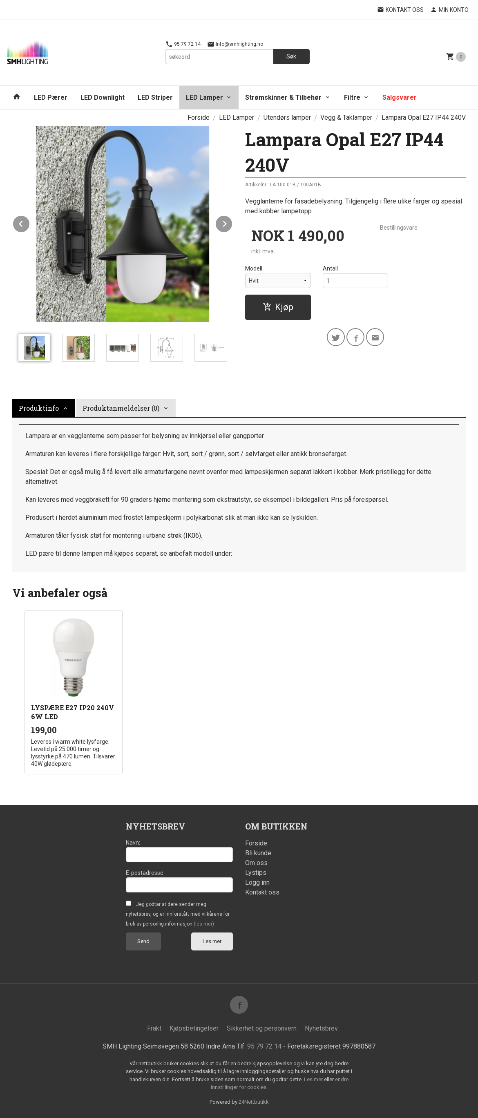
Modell (253, 268)
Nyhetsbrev (321, 1028)
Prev (29, 222)
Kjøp (278, 307)
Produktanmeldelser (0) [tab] (121, 408)
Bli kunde (258, 853)
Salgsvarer (399, 97)
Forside (199, 117)
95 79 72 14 (183, 44)
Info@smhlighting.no (235, 44)
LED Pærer (50, 97)
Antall (330, 268)
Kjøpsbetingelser (194, 1028)
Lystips (255, 873)
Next (232, 222)
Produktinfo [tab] (39, 408)
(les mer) (204, 924)
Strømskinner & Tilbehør (283, 97)
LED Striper (155, 97)
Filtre (352, 97)
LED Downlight (102, 97)
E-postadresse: (145, 873)
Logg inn (257, 882)
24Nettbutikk (254, 1102)
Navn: (133, 842)
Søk (291, 56)
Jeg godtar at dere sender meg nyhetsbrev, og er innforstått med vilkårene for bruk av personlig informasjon (178, 914)
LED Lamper (204, 97)
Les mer (212, 941)
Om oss (256, 863)
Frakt (154, 1028)
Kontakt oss (262, 892)
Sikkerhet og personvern (262, 1028)
